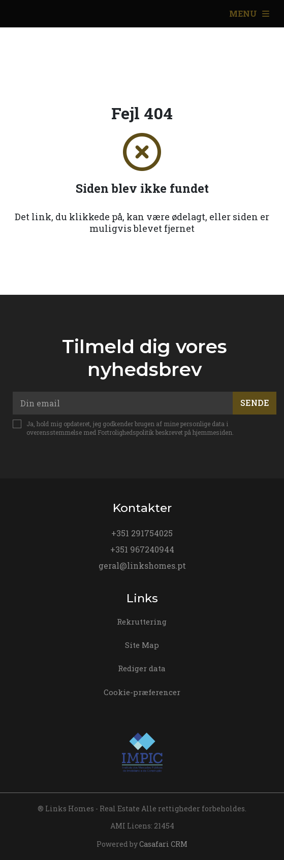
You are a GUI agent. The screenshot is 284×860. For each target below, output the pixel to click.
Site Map (142, 645)
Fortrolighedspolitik (126, 432)
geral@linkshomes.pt (142, 565)
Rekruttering (142, 621)
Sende (254, 402)
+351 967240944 (142, 549)
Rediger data (142, 668)
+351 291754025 (142, 533)
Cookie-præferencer (142, 692)
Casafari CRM (163, 844)
